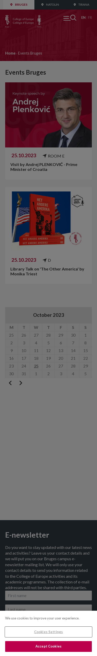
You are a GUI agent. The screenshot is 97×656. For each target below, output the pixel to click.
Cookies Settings (48, 632)
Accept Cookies (48, 646)
